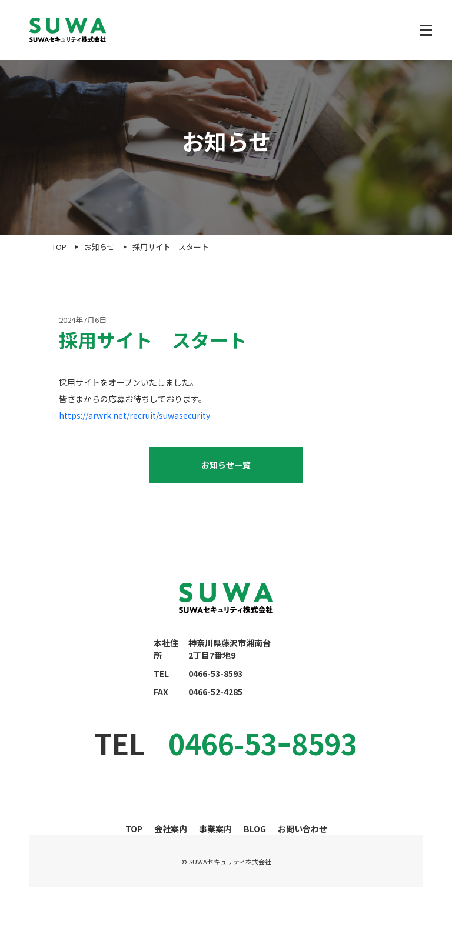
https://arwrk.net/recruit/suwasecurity (134, 415)
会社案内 (170, 828)
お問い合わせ (302, 828)
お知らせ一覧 (226, 464)
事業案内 (215, 828)
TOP (133, 828)
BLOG (255, 828)
